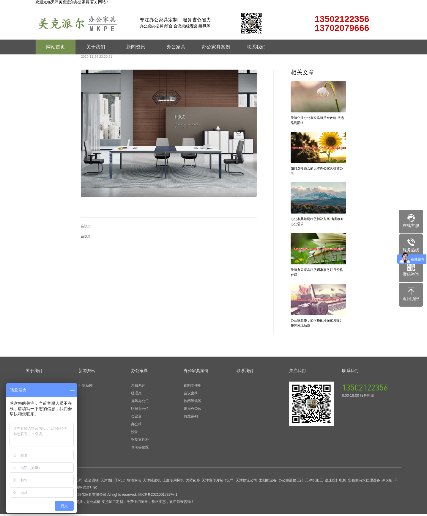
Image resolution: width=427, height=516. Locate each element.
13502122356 (365, 389)
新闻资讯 (135, 46)
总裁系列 (138, 387)
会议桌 (86, 226)
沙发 (134, 434)
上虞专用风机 (173, 482)
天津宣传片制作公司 (218, 482)
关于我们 (95, 46)
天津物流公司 (246, 482)
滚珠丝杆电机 (335, 482)
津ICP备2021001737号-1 (157, 496)
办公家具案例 (216, 46)
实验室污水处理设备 (364, 482)
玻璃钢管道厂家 (84, 489)
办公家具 (175, 46)
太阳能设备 (268, 482)
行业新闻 (85, 387)
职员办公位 (140, 410)
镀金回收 (91, 482)
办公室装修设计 (290, 482)
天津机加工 (314, 482)
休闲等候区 (140, 449)
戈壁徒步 (193, 482)
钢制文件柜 (140, 441)
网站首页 (55, 46)
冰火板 (387, 482)
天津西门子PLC (112, 482)
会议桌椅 (191, 395)
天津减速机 (152, 482)
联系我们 (256, 46)
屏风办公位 (140, 403)
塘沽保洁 (134, 482)
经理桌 (136, 395)
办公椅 (136, 426)
